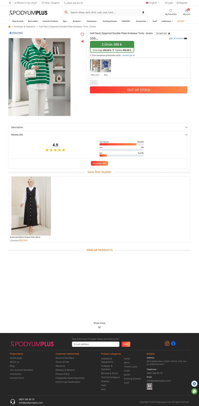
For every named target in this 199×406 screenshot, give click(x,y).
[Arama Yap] (66, 12)
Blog (12, 365)
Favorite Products (50, 21)
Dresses (105, 381)
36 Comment (180, 38)
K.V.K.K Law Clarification (68, 381)
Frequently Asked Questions (70, 377)
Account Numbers (65, 357)
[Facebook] (173, 344)
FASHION (126, 21)
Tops (65, 21)
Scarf (155, 21)
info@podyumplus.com (159, 380)
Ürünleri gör (128, 55)
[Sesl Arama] (143, 12)
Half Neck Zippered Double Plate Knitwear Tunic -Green (67, 26)
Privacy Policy (63, 373)
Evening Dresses (110, 21)
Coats (127, 370)
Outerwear (92, 21)
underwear (167, 21)
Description (17, 127)
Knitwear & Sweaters (24, 26)
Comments (15, 373)
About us (14, 361)
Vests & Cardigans (110, 377)
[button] (82, 34)
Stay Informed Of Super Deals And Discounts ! (96, 338)
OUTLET (181, 21)
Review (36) (17, 134)
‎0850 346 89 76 (154, 373)
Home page (16, 357)
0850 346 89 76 (73, 3)
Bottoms (77, 21)
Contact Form (17, 377)
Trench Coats (130, 366)
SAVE (126, 344)
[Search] (105, 12)
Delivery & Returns (65, 369)
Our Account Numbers (21, 369)
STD (94, 82)
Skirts (127, 362)
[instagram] (167, 344)
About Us (60, 365)
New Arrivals (17, 21)
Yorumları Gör (99, 163)
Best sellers (33, 21)
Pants (127, 358)
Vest (103, 389)
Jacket (127, 374)
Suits (103, 385)
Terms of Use (62, 361)
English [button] (153, 2)
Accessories (141, 21)
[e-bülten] (96, 344)
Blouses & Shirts (109, 373)
